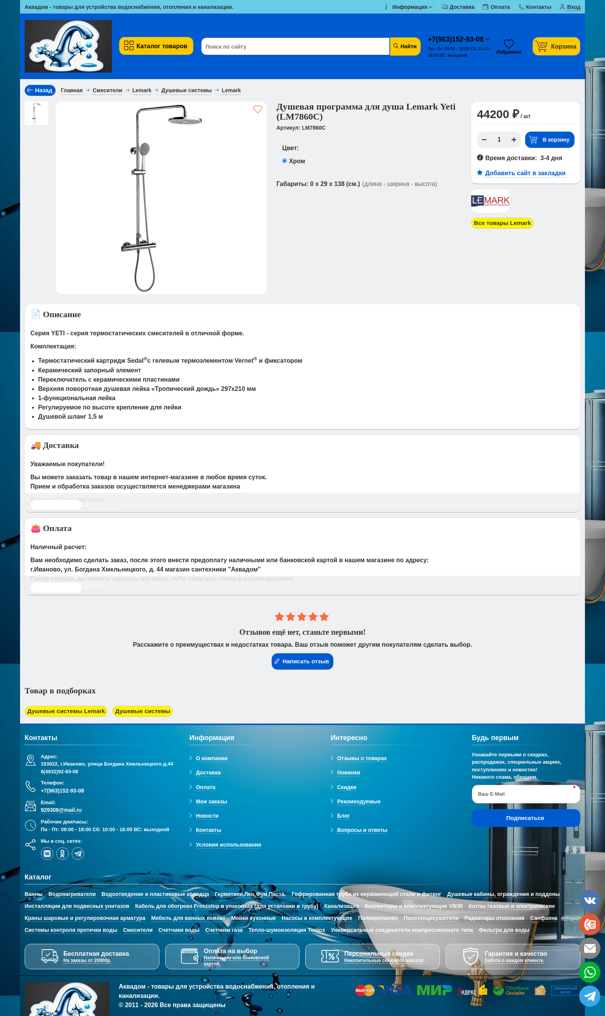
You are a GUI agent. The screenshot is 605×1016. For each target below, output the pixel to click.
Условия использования (228, 845)
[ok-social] (62, 854)
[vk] (47, 854)
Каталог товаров (155, 46)
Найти (404, 46)
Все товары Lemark (504, 223)
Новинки (348, 773)
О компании (212, 759)
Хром (297, 161)
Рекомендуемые (359, 802)
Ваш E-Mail (491, 794)
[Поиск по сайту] (291, 47)
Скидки (347, 787)
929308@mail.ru (61, 810)
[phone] (589, 924)
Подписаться (525, 818)
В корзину (549, 140)
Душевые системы (147, 711)
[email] (589, 948)
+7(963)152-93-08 (457, 39)
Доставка (208, 773)
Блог (343, 816)
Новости (207, 816)
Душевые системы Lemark (68, 711)
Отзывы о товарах (362, 759)
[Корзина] (556, 46)
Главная (72, 90)
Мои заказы (211, 802)
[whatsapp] (589, 972)
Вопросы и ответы (362, 831)
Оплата (206, 787)
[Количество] (499, 139)
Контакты (208, 831)
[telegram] (78, 854)
